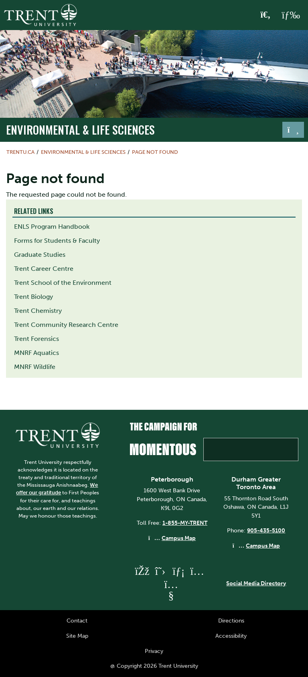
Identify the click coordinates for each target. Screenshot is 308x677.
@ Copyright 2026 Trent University (154, 665)
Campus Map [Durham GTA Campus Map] (263, 545)
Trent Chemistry (38, 310)
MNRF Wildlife (34, 367)
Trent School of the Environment (62, 282)
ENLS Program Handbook (51, 226)
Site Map (77, 635)
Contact (77, 620)
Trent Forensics (36, 339)
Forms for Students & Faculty (57, 240)
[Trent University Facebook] (141, 571)
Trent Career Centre (43, 268)
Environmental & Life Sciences (80, 129)
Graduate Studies (39, 254)
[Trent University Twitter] (160, 571)
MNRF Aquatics (36, 353)
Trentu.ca (20, 152)
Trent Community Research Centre (66, 324)
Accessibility (231, 635)
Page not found (155, 152)
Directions (231, 620)
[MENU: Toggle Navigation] (291, 15)
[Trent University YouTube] (171, 595)
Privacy (154, 651)
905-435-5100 (266, 530)
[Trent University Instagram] (197, 571)
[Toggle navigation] (293, 130)
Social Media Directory (256, 583)
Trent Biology (33, 296)
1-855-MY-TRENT (184, 522)
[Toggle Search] (265, 15)
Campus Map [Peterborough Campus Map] (179, 538)
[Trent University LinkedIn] (178, 571)
